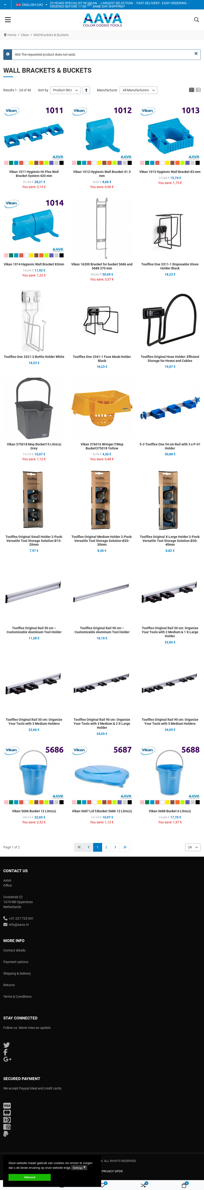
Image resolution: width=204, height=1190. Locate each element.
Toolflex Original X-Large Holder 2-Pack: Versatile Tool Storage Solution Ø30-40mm (170, 541)
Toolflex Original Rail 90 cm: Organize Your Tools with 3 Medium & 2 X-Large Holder (102, 723)
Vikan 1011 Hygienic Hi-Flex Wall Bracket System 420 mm (34, 174)
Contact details (14, 950)
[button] (5, 5)
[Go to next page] (115, 847)
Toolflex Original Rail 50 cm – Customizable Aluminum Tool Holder (34, 630)
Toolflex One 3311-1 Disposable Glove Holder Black (170, 266)
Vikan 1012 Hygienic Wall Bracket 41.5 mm (102, 174)
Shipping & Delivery (17, 973)
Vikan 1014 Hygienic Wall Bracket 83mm (34, 264)
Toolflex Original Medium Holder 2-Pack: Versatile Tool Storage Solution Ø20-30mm (101, 541)
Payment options (15, 962)
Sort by (43, 90)
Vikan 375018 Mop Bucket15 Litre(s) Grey (34, 446)
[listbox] (65, 90)
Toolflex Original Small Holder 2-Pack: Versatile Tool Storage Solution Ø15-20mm (34, 541)
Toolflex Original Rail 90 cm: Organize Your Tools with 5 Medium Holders (170, 721)
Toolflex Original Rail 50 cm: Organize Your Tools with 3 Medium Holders (34, 721)
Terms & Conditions (17, 996)
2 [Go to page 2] (106, 847)
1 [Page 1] (98, 847)
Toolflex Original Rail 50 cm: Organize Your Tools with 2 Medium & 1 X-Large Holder (170, 632)
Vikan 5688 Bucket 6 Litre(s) (170, 811)
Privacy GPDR (112, 1171)
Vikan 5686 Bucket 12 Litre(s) (34, 811)
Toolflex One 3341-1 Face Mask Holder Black (102, 359)
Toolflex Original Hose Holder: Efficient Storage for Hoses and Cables (170, 359)
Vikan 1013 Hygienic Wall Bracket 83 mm (169, 172)
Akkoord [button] (29, 1177)
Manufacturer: (107, 90)
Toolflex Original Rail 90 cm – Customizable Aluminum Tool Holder (102, 630)
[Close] (196, 54)
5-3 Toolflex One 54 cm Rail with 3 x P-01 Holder (170, 446)
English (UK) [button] (29, 5)
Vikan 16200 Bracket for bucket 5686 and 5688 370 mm (102, 266)
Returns (9, 985)
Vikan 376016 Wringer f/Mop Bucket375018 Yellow (102, 446)
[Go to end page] (125, 847)
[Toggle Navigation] (7, 20)
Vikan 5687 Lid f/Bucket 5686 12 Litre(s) (102, 811)
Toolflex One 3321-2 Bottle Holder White (34, 357)
